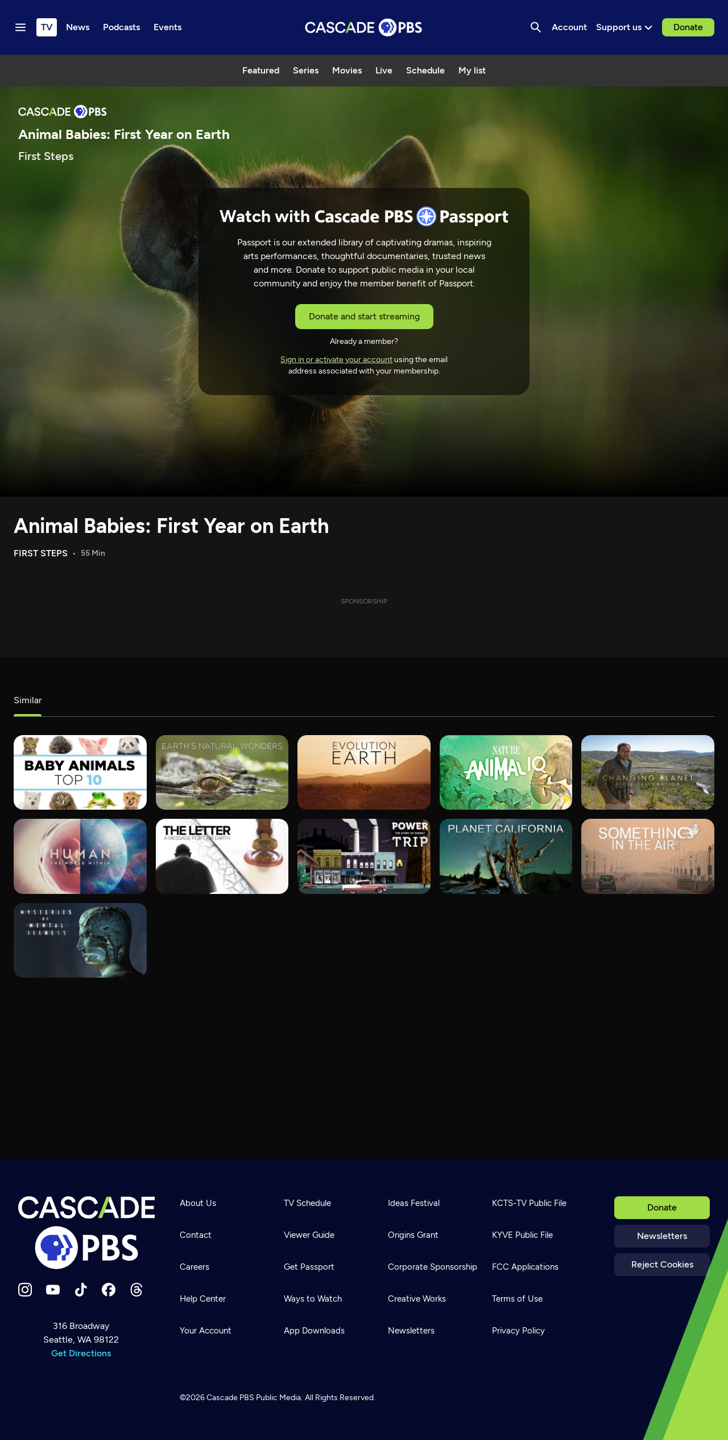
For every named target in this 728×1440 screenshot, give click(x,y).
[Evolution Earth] (364, 772)
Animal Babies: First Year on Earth (171, 526)
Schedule (425, 70)
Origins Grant (413, 1235)
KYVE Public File (522, 1235)
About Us (198, 1203)
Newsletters (662, 1235)
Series (305, 70)
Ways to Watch (313, 1299)
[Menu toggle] (20, 27)
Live (383, 70)
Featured (260, 70)
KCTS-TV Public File (529, 1203)
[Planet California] (506, 856)
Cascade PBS (230, 1397)
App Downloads (314, 1331)
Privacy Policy (518, 1331)
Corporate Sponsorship (432, 1267)
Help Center (203, 1299)
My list (472, 70)
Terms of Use (517, 1299)
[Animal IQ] (506, 772)
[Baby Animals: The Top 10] (80, 772)
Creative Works (417, 1299)
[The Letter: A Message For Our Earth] (222, 856)
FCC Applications (525, 1267)
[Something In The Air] (647, 856)
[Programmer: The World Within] (80, 856)
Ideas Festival (414, 1203)
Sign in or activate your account (336, 359)
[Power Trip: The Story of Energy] (364, 856)
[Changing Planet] (647, 772)
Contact (196, 1235)
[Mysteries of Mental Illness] (80, 940)
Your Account (205, 1331)
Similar (28, 700)
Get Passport (309, 1267)
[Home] (86, 1232)
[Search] (536, 27)
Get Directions (81, 1353)
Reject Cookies (662, 1264)
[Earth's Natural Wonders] (222, 772)
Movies (347, 70)
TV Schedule (307, 1203)
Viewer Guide (309, 1235)
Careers (194, 1267)
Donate (688, 27)
